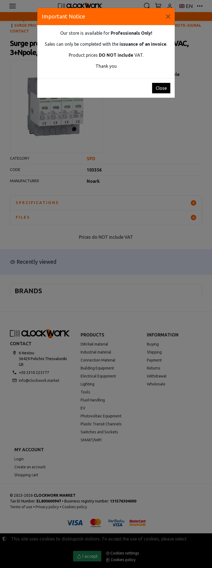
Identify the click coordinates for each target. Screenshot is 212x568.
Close (161, 88)
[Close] (168, 16)
